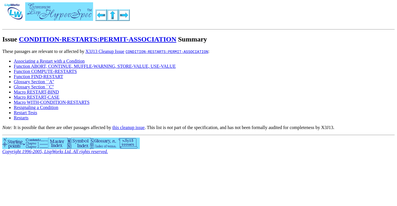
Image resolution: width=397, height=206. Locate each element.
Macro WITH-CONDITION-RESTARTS (52, 102)
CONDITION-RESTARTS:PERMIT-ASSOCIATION (97, 39)
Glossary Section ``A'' (34, 81)
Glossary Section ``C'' (34, 86)
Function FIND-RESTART (38, 76)
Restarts (21, 117)
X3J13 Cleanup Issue (104, 51)
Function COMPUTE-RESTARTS (45, 71)
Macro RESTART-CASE (36, 97)
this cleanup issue (128, 127)
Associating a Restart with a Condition (49, 61)
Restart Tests (25, 112)
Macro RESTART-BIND (36, 92)
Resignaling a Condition (36, 107)
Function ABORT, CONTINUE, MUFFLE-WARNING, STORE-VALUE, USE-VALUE (95, 66)
